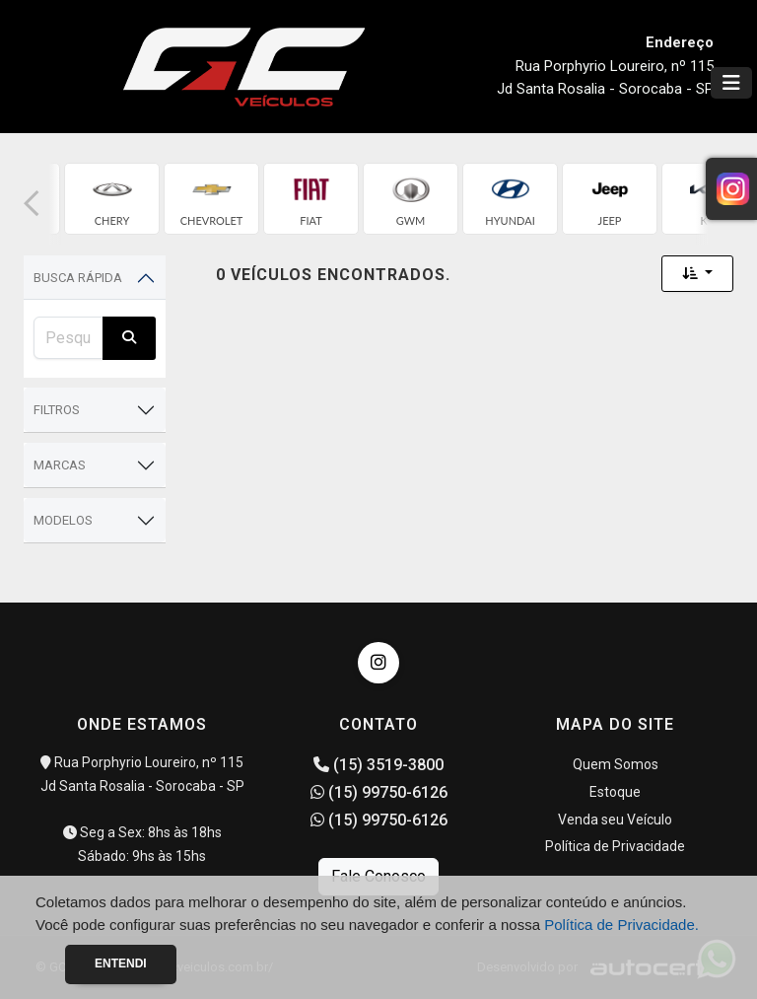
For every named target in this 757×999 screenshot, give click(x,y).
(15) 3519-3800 (378, 764)
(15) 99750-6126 (378, 792)
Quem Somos (615, 764)
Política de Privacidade (615, 846)
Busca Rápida (78, 277)
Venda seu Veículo (615, 819)
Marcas (60, 465)
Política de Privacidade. (621, 924)
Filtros (57, 409)
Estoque (615, 792)
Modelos (63, 520)
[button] (31, 204)
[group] (112, 199)
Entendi (121, 963)
